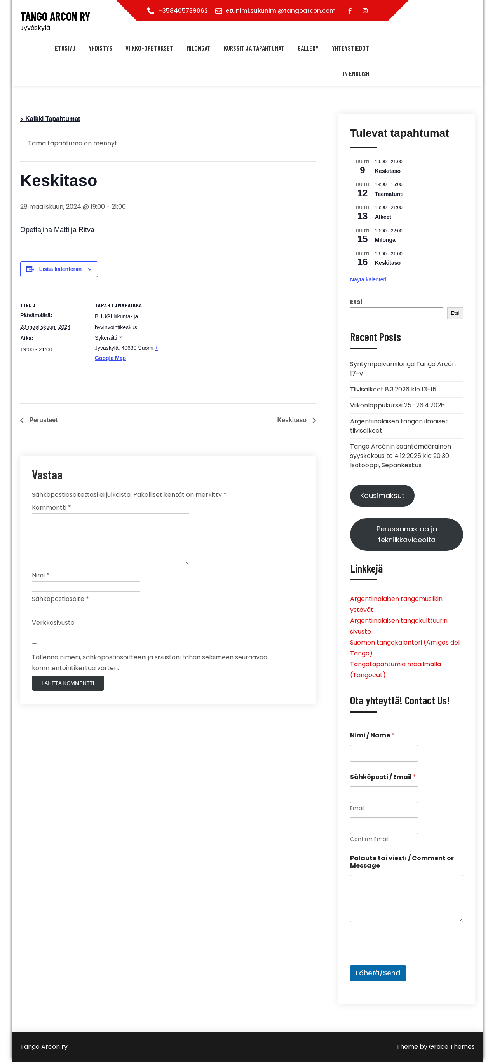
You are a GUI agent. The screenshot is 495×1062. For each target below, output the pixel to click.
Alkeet (383, 217)
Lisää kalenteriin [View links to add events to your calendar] (60, 269)
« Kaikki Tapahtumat (50, 118)
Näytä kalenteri (368, 279)
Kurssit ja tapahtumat (254, 48)
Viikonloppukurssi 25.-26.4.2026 (397, 405)
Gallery (308, 48)
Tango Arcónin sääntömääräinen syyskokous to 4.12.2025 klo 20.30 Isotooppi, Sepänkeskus (400, 456)
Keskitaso (292, 420)
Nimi (40, 584)
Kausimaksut (382, 495)
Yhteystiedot (350, 48)
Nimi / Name (372, 735)
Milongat (198, 48)
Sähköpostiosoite (60, 608)
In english (356, 73)
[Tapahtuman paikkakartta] (210, 343)
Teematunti (389, 194)
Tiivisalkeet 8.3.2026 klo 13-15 (393, 389)
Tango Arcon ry (55, 16)
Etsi (356, 301)
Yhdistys (100, 48)
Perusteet (43, 420)
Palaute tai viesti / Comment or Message (402, 861)
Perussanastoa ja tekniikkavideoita (406, 534)
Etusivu (65, 48)
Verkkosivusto (53, 631)
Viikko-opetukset (149, 48)
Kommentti (51, 507)
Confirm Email (369, 839)
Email (357, 808)
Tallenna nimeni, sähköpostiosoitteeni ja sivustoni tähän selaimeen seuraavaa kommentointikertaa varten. (149, 672)
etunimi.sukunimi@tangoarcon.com (281, 11)
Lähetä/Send (378, 973)
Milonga (385, 240)
